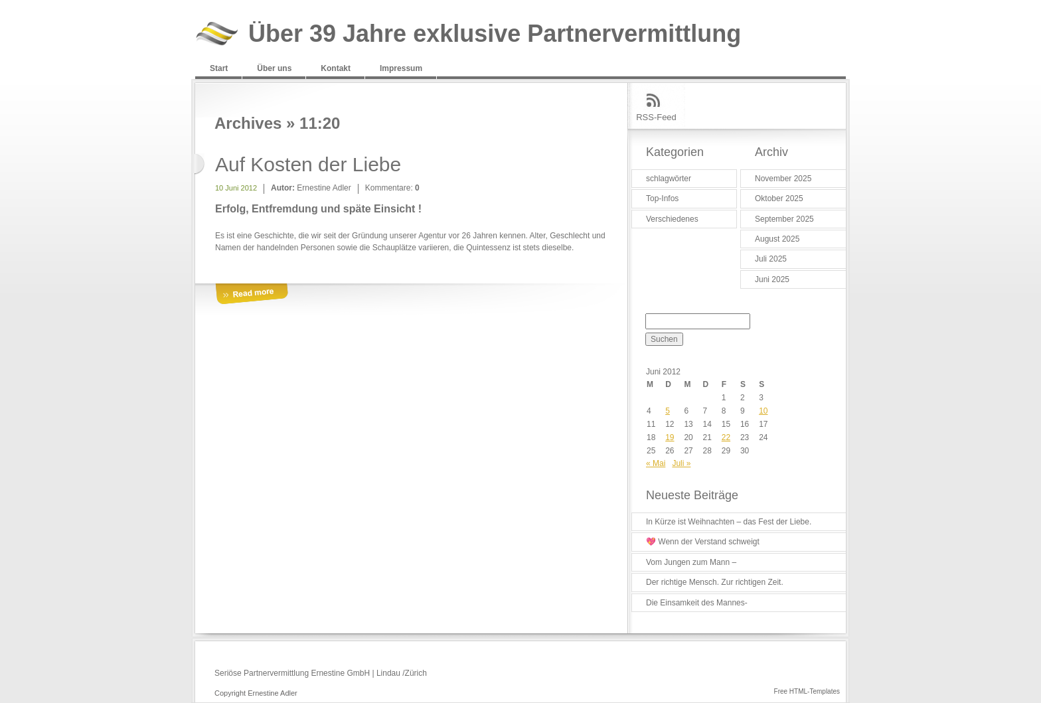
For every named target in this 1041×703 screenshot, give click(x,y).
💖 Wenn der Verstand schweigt (703, 541)
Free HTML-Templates (807, 691)
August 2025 (777, 239)
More (251, 294)
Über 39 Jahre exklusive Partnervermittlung (494, 34)
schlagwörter (668, 178)
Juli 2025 (771, 259)
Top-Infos (662, 198)
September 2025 (784, 219)
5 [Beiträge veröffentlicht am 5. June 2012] (667, 411)
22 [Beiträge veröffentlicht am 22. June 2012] (726, 437)
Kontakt (336, 68)
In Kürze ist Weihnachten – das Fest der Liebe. (728, 521)
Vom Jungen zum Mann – (691, 562)
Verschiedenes (672, 219)
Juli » (681, 463)
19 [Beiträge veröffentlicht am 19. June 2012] (669, 437)
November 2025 (783, 178)
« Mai (655, 463)
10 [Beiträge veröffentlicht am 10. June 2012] (763, 411)
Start (219, 68)
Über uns (274, 68)
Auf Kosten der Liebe (308, 164)
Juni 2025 (772, 279)
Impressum (401, 68)
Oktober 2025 (779, 198)
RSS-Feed (656, 117)
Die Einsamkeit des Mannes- (697, 602)
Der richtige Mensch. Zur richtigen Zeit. (714, 582)
